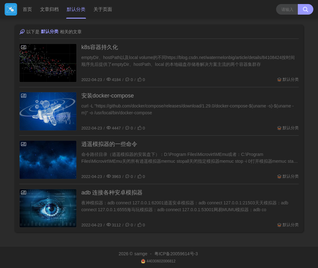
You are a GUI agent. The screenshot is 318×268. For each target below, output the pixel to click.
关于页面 (102, 9)
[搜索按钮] (305, 9)
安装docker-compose (107, 96)
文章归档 (49, 9)
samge (140, 253)
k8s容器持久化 (99, 47)
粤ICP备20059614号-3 (176, 253)
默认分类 (76, 9)
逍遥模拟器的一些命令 (109, 144)
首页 (27, 9)
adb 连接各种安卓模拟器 (112, 192)
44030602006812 (161, 261)
